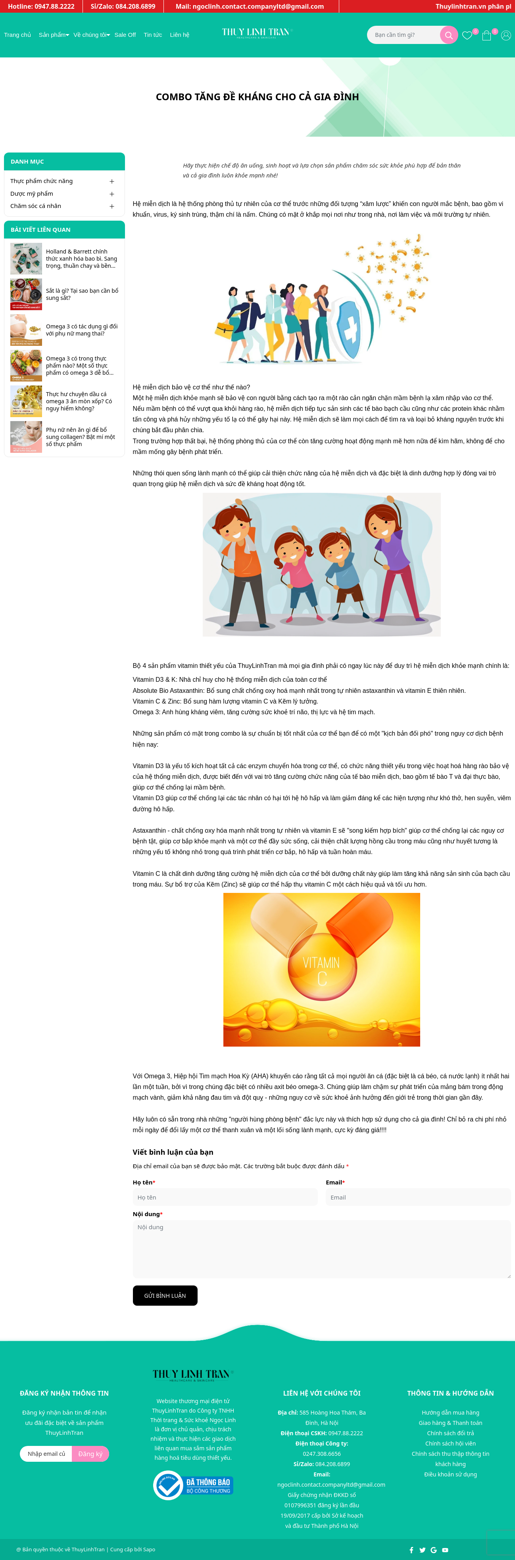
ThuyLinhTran (88, 1549)
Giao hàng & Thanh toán (450, 1423)
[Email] (418, 1197)
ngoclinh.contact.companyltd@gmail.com (331, 1484)
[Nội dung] (322, 1249)
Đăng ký (90, 1453)
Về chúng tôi (89, 34)
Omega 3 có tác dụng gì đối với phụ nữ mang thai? (82, 330)
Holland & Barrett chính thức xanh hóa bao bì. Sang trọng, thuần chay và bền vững (81, 259)
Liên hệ (179, 34)
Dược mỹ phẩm (31, 193)
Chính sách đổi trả (450, 1433)
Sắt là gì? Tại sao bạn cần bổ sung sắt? (82, 294)
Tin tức (153, 34)
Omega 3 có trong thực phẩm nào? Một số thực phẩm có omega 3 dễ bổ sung (77, 366)
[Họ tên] (225, 1197)
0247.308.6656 (322, 1453)
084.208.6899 (332, 1464)
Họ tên (144, 1182)
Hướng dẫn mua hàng (450, 1412)
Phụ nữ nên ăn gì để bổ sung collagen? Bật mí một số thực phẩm (80, 437)
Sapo (149, 1549)
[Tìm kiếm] (449, 35)
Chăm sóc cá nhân (35, 206)
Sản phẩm (52, 34)
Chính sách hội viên (450, 1443)
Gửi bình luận (165, 1295)
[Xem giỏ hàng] (487, 35)
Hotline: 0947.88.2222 (41, 6)
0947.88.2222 (345, 1433)
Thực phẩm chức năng (41, 181)
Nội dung (148, 1214)
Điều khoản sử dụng (450, 1474)
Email (335, 1182)
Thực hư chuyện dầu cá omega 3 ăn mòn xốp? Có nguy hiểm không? (79, 401)
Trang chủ (17, 34)
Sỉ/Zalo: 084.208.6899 (123, 6)
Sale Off (125, 34)
